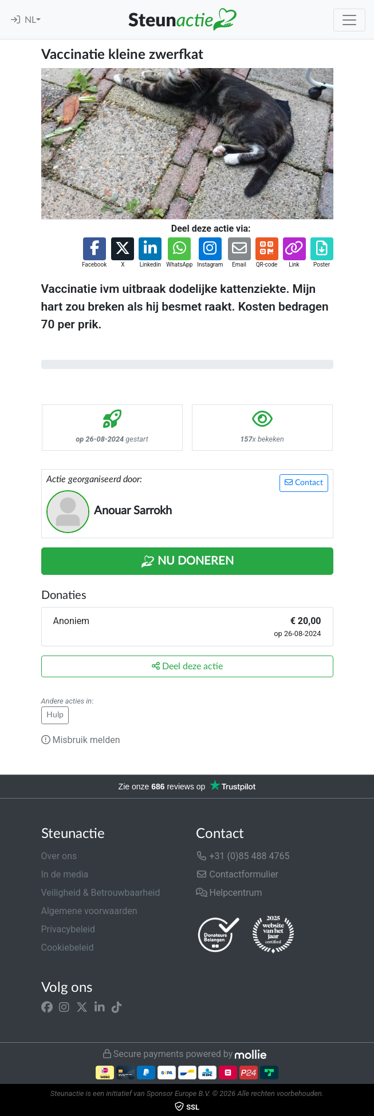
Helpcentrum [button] (229, 892)
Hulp (55, 715)
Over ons (59, 856)
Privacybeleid (68, 929)
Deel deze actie (187, 666)
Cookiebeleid (67, 947)
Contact (304, 482)
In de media (65, 874)
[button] (94, 253)
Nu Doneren (187, 562)
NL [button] (30, 20)
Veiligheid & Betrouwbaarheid (100, 892)
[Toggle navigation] (349, 20)
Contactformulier (237, 874)
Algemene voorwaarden (89, 910)
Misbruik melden (80, 739)
